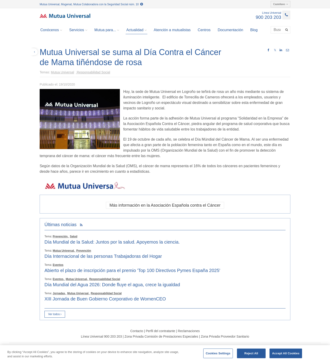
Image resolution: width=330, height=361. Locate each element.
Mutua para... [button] (106, 30)
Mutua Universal (62, 72)
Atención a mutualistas (172, 30)
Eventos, (59, 279)
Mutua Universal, (64, 250)
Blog (254, 30)
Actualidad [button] (136, 30)
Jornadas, (59, 293)
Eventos (58, 265)
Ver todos (54, 314)
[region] (165, 353)
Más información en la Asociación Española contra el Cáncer (165, 205)
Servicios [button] (78, 30)
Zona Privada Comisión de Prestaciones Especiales (161, 336)
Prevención (83, 250)
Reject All (251, 353)
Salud (73, 236)
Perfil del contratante (160, 331)
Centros (204, 30)
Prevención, (61, 236)
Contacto (136, 331)
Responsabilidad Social (93, 72)
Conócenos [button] (51, 30)
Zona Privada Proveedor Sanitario (225, 336)
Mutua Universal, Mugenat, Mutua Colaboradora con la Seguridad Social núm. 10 (91, 4)
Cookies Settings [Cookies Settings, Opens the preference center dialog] (218, 353)
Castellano (280, 4)
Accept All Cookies (286, 353)
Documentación (230, 30)
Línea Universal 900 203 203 (101, 336)
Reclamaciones (189, 331)
